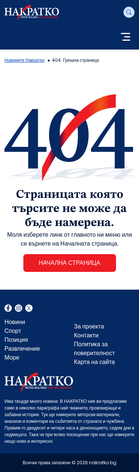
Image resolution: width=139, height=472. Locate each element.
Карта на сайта (94, 362)
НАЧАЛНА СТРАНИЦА (69, 263)
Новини (14, 322)
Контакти (86, 335)
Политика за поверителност (94, 348)
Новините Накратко (24, 60)
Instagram (18, 308)
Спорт (12, 331)
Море (11, 357)
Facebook (8, 308)
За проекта (89, 326)
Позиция (16, 340)
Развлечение (22, 348)
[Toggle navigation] (125, 37)
